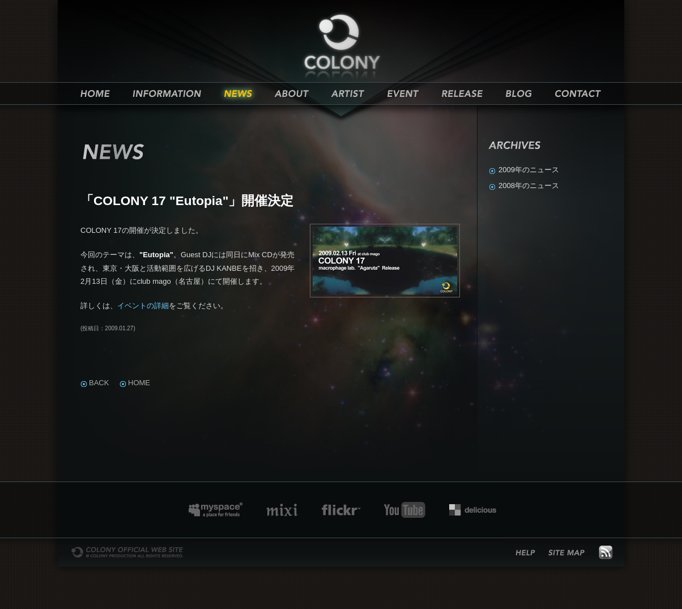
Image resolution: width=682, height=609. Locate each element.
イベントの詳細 (143, 305)
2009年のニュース (528, 169)
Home (139, 382)
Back (99, 382)
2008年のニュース (528, 185)
